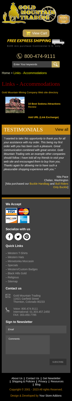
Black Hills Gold (17, 273)
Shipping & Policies (23, 381)
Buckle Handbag (39, 183)
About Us (17, 378)
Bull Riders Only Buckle (60, 185)
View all (61, 129)
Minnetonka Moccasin (21, 261)
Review (32, 106)
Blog (37, 384)
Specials (13, 265)
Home (6, 73)
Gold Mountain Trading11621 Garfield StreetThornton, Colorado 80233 (29, 298)
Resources (57, 381)
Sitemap (12, 281)
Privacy (42, 381)
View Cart (36, 33)
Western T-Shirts (18, 253)
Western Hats (16, 257)
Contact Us (32, 378)
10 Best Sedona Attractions (44, 103)
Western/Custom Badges (22, 269)
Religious (13, 277)
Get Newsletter (52, 378)
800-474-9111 (39, 56)
